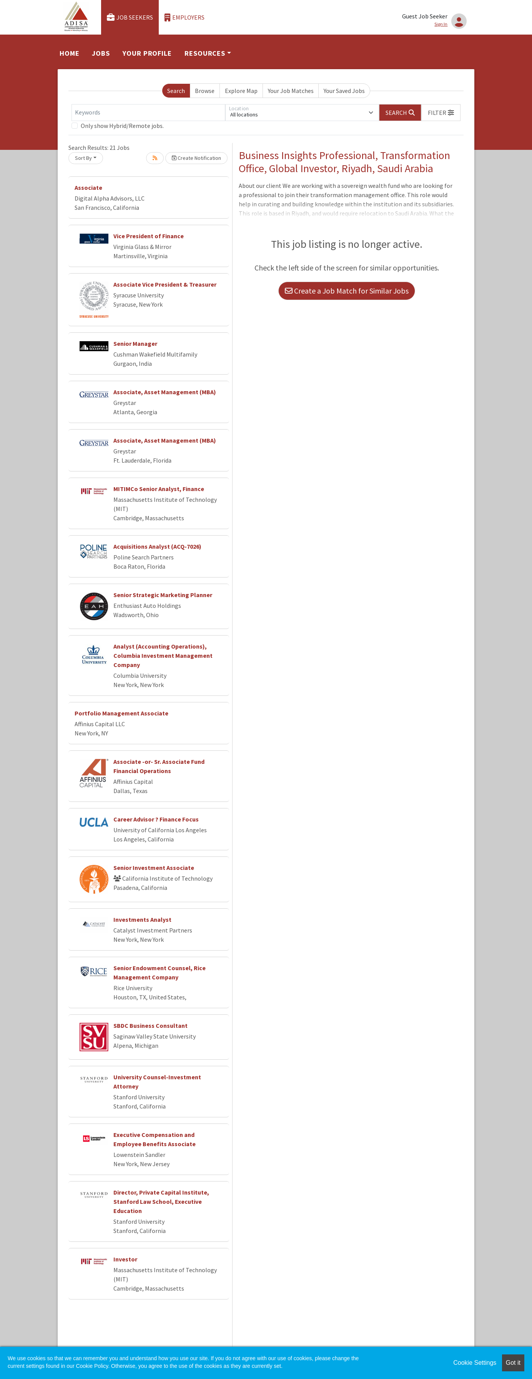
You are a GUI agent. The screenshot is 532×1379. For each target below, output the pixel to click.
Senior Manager (135, 343)
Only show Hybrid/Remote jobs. (122, 125)
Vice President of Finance (148, 236)
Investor (125, 1259)
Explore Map (241, 91)
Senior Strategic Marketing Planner (162, 595)
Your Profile (147, 53)
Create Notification (196, 157)
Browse (204, 91)
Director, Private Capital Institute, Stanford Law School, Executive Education (161, 1201)
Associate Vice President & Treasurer (164, 284)
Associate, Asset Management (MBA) (164, 392)
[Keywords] (148, 112)
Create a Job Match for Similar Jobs (347, 290)
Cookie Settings (474, 1362)
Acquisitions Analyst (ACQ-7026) (157, 546)
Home (70, 53)
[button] (441, 112)
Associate (88, 187)
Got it (513, 1362)
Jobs (101, 53)
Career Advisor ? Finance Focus (156, 819)
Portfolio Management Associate (121, 713)
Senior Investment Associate (153, 867)
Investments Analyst (142, 919)
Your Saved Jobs (344, 91)
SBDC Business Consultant (150, 1025)
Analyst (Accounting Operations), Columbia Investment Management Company (163, 655)
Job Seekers (130, 17)
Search (176, 91)
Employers (184, 17)
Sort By (83, 157)
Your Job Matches (291, 91)
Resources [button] (205, 53)
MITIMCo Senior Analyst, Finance (158, 489)
